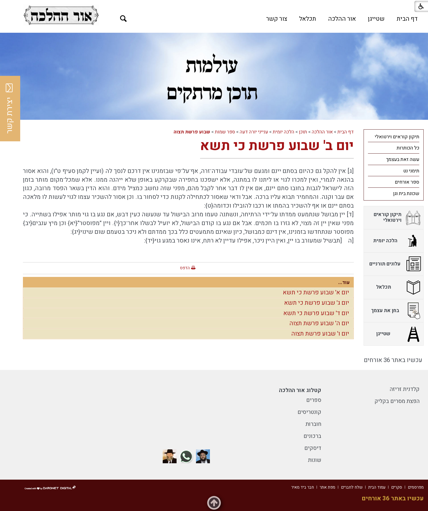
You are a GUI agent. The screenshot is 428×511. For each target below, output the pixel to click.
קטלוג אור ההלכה (300, 390)
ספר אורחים (407, 182)
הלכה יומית (283, 132)
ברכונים (312, 436)
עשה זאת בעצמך (402, 159)
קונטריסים (309, 412)
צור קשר (276, 18)
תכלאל (307, 18)
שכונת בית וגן (406, 193)
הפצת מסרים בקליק (397, 401)
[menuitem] (407, 19)
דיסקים (312, 448)
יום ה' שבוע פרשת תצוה (319, 323)
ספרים (313, 400)
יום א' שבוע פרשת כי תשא (316, 292)
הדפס (185, 268)
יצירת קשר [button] (10, 108)
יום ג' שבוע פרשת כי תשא (316, 302)
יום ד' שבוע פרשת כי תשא (316, 313)
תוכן (303, 132)
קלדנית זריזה (405, 389)
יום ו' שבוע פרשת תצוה (320, 333)
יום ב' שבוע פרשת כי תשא (277, 146)
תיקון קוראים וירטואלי (397, 137)
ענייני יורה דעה (254, 132)
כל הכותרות (408, 148)
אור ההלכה (342, 18)
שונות (314, 460)
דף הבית (407, 18)
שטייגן (376, 18)
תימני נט (411, 171)
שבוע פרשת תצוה (192, 132)
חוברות (313, 424)
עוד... (344, 282)
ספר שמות (225, 132)
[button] (123, 19)
